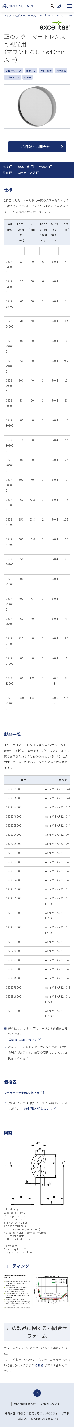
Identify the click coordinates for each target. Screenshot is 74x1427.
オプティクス (12, 77)
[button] (69, 6)
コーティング (26, 172)
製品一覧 (23, 167)
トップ (7, 15)
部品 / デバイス (13, 70)
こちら (39, 1365)
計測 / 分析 (46, 70)
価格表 (43, 167)
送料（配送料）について (24, 1040)
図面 (5, 172)
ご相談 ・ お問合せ (35, 146)
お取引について (50, 1404)
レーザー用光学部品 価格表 (24, 1093)
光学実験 (61, 70)
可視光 (27, 77)
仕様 (5, 167)
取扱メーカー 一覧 (25, 15)
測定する (31, 70)
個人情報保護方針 (25, 1404)
